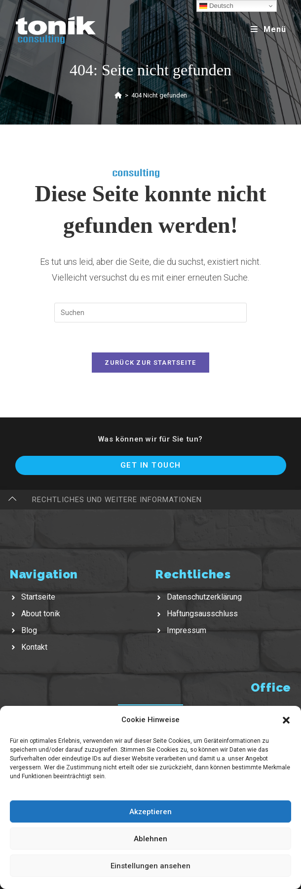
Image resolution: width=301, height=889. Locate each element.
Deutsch (216, 6)
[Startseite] (118, 95)
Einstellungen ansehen (150, 865)
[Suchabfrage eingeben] (150, 312)
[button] (286, 720)
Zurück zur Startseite (150, 362)
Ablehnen (150, 838)
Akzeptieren (150, 811)
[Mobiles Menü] (268, 29)
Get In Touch (150, 465)
